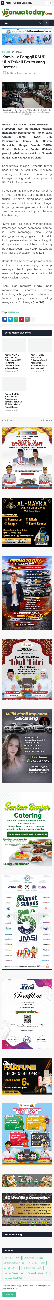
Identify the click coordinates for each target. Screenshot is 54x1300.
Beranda (6, 52)
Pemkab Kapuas (13, 1273)
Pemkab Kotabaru (38, 1273)
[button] (46, 3)
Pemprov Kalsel (14, 1278)
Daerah (10, 1268)
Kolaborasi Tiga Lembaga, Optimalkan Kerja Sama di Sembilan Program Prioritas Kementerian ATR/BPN (24, 3)
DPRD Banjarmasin (14, 1263)
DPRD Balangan (33, 1258)
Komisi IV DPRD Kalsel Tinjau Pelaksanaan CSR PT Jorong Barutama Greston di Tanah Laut (13, 361)
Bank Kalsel (12, 1258)
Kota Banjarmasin (31, 1268)
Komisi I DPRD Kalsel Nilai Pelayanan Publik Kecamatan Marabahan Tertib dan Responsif (39, 361)
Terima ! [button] (9, 1294)
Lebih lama (45, 420)
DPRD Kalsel (18, 52)
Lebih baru (9, 420)
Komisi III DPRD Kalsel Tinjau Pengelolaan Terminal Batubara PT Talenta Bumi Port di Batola (13, 400)
